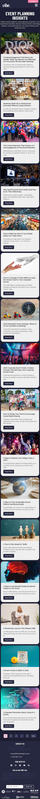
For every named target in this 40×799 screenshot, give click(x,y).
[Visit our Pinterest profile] (20, 765)
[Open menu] (36, 5)
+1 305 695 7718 (16, 757)
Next (33, 736)
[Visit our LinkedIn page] (29, 765)
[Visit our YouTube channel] (24, 765)
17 (27, 736)
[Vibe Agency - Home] (6, 5)
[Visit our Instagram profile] (16, 765)
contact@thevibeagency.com (20, 753)
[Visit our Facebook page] (11, 765)
